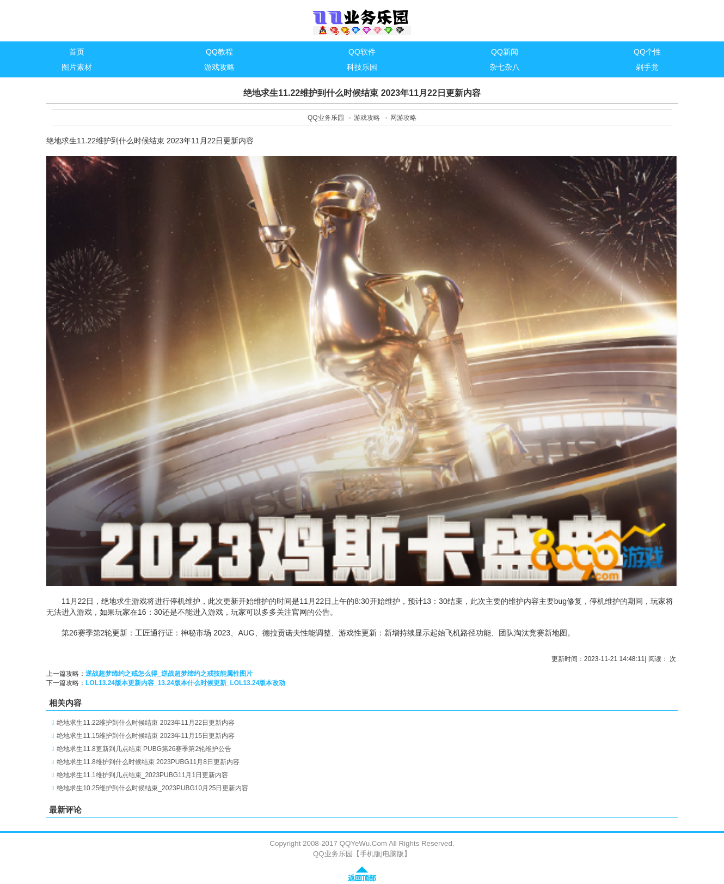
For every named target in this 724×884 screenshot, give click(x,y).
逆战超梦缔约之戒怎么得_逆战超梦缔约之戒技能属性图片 (169, 673)
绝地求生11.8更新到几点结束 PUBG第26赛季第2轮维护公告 (144, 749)
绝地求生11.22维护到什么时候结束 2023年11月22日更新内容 (146, 722)
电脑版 (393, 854)
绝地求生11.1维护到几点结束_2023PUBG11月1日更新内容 (142, 775)
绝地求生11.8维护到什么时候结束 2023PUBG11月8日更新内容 (148, 762)
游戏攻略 (367, 118)
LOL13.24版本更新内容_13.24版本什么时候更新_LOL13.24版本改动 (185, 683)
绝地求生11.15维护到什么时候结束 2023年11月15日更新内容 (146, 736)
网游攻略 (403, 118)
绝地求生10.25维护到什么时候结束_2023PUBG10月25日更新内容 (152, 788)
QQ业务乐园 (326, 118)
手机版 (370, 854)
